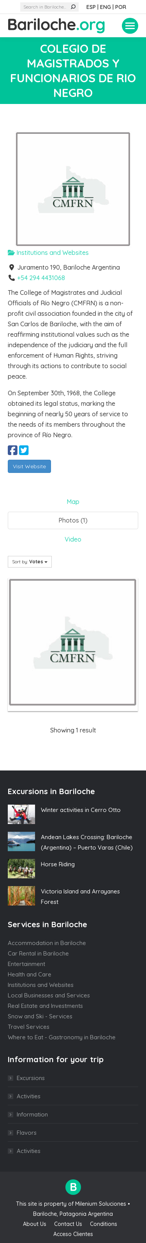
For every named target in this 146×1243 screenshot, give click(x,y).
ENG (105, 6)
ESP (91, 6)
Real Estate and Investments (45, 1005)
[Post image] (21, 814)
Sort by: (29, 561)
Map (73, 502)
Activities (28, 1096)
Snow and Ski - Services (40, 1016)
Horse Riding (58, 864)
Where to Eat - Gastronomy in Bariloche (62, 1037)
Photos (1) (73, 520)
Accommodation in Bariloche (47, 943)
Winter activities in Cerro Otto (81, 810)
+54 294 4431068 (41, 278)
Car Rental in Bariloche (38, 953)
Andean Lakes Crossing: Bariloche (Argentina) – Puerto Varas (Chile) (87, 842)
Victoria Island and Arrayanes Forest (80, 896)
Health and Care (29, 974)
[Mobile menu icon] (130, 26)
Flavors (27, 1132)
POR (120, 6)
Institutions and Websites (48, 252)
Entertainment (26, 964)
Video (73, 539)
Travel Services (28, 1026)
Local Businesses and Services (49, 995)
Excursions (31, 1078)
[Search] (49, 7)
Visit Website (29, 466)
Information (32, 1114)
